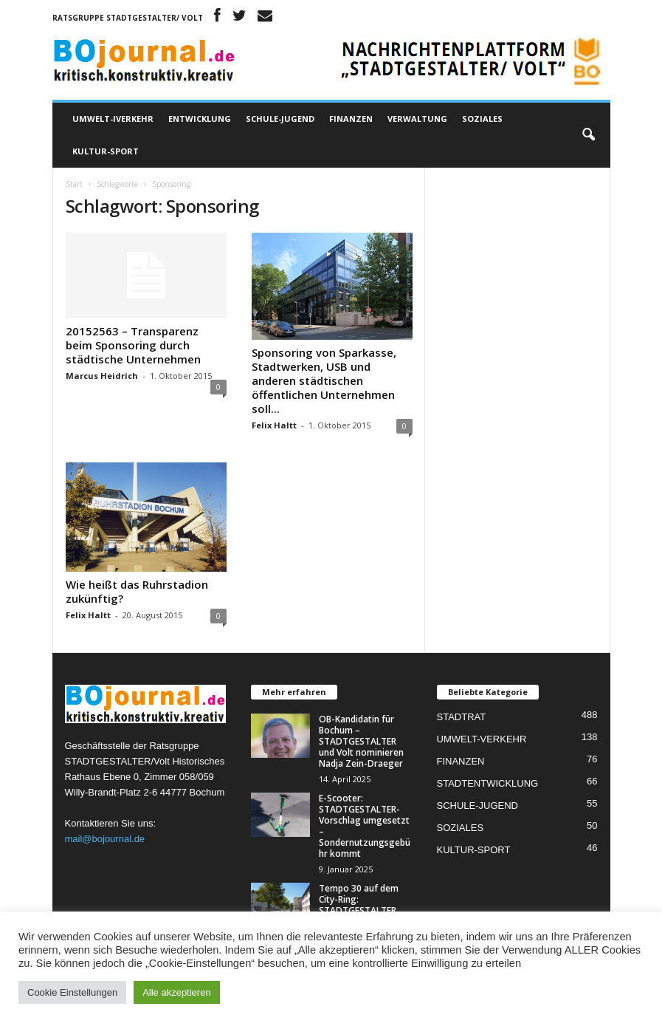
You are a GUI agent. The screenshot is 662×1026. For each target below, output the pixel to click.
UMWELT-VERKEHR (482, 739)
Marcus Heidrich (102, 375)
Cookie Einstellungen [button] (72, 992)
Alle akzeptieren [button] (176, 992)
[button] (588, 135)
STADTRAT (461, 716)
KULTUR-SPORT (105, 151)
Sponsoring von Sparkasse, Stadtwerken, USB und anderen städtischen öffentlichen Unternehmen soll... (324, 380)
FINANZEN (351, 118)
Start (74, 184)
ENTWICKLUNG (199, 118)
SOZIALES (482, 118)
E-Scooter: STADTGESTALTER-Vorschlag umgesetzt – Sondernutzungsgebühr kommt (364, 826)
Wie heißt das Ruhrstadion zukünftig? (137, 591)
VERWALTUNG (417, 118)
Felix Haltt (274, 425)
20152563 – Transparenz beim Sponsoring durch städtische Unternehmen (133, 345)
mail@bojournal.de (105, 838)
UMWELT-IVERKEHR (113, 118)
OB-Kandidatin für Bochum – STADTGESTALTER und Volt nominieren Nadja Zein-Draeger (361, 741)
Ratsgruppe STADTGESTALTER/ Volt (127, 18)
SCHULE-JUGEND (280, 118)
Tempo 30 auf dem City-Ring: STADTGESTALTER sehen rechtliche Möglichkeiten (359, 910)
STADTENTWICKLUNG (488, 783)
